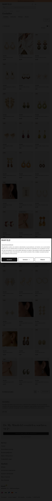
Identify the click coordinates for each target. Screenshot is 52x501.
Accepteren (9, 259)
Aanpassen (26, 259)
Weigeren (42, 259)
